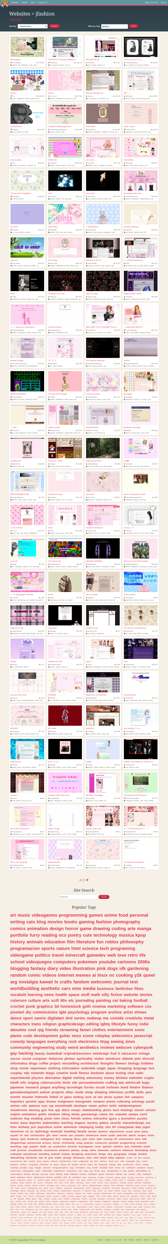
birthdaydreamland (17, 330)
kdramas (49, 1204)
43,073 (79, 297)
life (142, 955)
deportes (35, 1122)
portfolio (33, 265)
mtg (36, 1209)
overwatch (84, 1217)
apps (41, 1101)
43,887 (79, 330)
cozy (80, 1171)
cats (61, 232)
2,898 (155, 497)
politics (42, 955)
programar (72, 1171)
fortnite (76, 1118)
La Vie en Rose (16, 528)
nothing (79, 1078)
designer (119, 1215)
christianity (68, 1142)
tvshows (112, 1087)
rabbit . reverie (129, 126)
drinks (102, 1223)
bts (63, 499)
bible (113, 1185)
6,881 (117, 765)
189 (155, 865)
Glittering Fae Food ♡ (94, 461)
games (96, 915)
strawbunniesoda (54, 664)
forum (29, 1177)
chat (130, 1073)
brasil (103, 1157)
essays (76, 1110)
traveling (70, 1131)
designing (77, 1154)
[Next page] (87, 879)
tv (56, 981)
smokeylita (128, 297)
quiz (29, 1212)
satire (45, 1212)
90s (38, 98)
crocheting (92, 1199)
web (111, 955)
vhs (34, 1183)
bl (135, 867)
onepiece (47, 1199)
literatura (110, 1174)
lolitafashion (25, 65)
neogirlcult (52, 297)
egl (19, 65)
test (134, 981)
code (27, 1036)
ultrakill (102, 1207)
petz (40, 1188)
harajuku (69, 566)
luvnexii (13, 798)
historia (82, 1174)
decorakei (21, 399)
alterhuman (40, 1193)
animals (35, 941)
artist (128, 1012)
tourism (42, 1185)
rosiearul (51, 464)
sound (114, 1180)
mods (136, 1193)
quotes (122, 1196)
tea (68, 1164)
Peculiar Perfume (55, 327)
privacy (46, 1142)
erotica (118, 1199)
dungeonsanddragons (146, 1220)
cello (141, 800)
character (116, 1201)
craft (13, 1150)
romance (99, 1101)
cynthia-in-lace (91, 631)
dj (149, 1171)
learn (61, 1183)
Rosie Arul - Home (55, 461)
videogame (21, 955)
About (100, 1240)
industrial (64, 1209)
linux (102, 975)
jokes (108, 1220)
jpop (135, 265)
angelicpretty (69, 433)
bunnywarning (16, 397)
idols (122, 1209)
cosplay (93, 65)
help (119, 1164)
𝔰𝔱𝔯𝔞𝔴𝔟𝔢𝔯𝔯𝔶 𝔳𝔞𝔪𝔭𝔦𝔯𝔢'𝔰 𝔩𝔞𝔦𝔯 (133, 60)
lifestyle (131, 734)
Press (131, 1240)
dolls (31, 65)
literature (85, 941)
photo (108, 1097)
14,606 (79, 464)
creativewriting (14, 1212)
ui (133, 1223)
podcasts (21, 1177)
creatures (70, 1215)
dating (76, 1212)
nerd (78, 1180)
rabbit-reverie (129, 129)
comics (17, 928)
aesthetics (89, 1047)
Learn (32, 2)
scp (45, 1217)
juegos (45, 1087)
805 (155, 831)
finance (147, 1087)
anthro (34, 1220)
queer (73, 165)
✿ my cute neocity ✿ (18, 862)
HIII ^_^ (127, 93)
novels (64, 1135)
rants (25, 1196)
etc (71, 1000)
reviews (107, 1047)
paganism (144, 1209)
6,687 (117, 497)
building (66, 1199)
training (46, 1209)
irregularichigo (53, 798)
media (89, 988)
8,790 (117, 330)
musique (63, 1220)
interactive (100, 1118)
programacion (25, 948)
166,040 (40, 196)
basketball (54, 1053)
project (55, 1063)
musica (126, 935)
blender (92, 1131)
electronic (31, 1157)
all (94, 1097)
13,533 (79, 397)
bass (58, 1217)
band (124, 1087)
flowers (121, 1063)
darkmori (112, 600)
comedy (17, 1041)
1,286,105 (78, 62)
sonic (140, 1030)
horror (71, 928)
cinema (99, 1006)
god (50, 1157)
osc (147, 600)
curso (51, 1188)
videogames (107, 232)
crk (51, 1209)
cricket (21, 1183)
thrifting (141, 1188)
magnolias (128, 230)
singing (33, 1082)
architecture (90, 1063)
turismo (85, 1185)
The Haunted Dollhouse (95, 360)
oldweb (127, 1058)
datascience (68, 1217)
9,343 (41, 698)
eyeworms (52, 196)
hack (89, 1220)
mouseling (90, 62)
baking (58, 667)
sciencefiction (51, 1193)
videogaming (32, 1188)
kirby (107, 1183)
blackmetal (71, 1225)
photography (105, 566)
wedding (149, 1188)
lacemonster (128, 698)
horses (150, 1167)
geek (54, 1217)
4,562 (41, 597)
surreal (123, 1191)
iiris (87, 862)
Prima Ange (52, 260)
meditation (116, 1204)
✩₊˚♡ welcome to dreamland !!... (23, 327)
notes (91, 1201)
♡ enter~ (14, 427)
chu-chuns (90, 160)
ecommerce (51, 1150)
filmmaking (141, 1150)
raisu (12, 163)
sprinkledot (52, 363)
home (12, 294)
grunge (67, 1157)
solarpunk (79, 1223)
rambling (38, 1215)
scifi (55, 1000)
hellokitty (136, 1146)
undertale (88, 1068)
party (71, 1212)
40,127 (154, 263)
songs (84, 1150)
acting (63, 1164)
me (106, 1018)
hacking (26, 1053)
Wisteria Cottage (16, 360)
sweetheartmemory (131, 62)
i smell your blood (93, 394)
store (39, 1161)
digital (67, 1078)
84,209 (117, 230)
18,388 (41, 464)
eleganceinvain (16, 631)
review (149, 1199)
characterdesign (133, 1122)
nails (24, 1201)
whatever (141, 1167)
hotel (85, 1223)
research (32, 1087)
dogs (16, 433)
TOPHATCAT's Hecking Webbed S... (62, 60)
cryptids (64, 1196)
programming (73, 915)
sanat (57, 1207)
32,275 (79, 196)
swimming (149, 1177)
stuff (85, 994)
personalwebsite (91, 1082)
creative (62, 1073)
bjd (145, 232)
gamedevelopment (24, 1092)
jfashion (14, 65)
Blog (120, 1240)
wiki (24, 1105)
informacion (111, 1199)
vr (61, 1097)
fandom (81, 981)
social (26, 1058)
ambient (20, 1193)
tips (121, 1223)
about (109, 1073)
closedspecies (78, 1188)
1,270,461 (153, 96)
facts (113, 1215)
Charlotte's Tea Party (56, 294)
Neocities (12, 1240)
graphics (45, 1006)
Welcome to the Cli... (94, 260)
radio (139, 1073)
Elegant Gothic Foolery (133, 294)
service (144, 1185)
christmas (116, 1225)
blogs (33, 1063)
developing (147, 1217)
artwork (35, 1185)
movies (55, 921)
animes (15, 1105)
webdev (146, 1158)
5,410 (155, 664)
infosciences (54, 600)
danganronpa (18, 1142)
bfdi (144, 1139)
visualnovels (129, 533)
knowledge (14, 1191)
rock (72, 1041)
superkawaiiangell (16, 865)
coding (118, 928)
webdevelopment (129, 1105)
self (118, 1223)
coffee (43, 1063)
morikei (96, 600)
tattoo (143, 1199)
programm (126, 1215)
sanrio (128, 98)
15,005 (79, 363)
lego (86, 1171)
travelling (43, 1154)
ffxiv (58, 1139)
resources (17, 1131)
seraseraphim (129, 731)
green (124, 1177)
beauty (40, 1053)
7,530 (155, 798)
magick (44, 1215)
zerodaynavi (90, 330)
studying (67, 1139)
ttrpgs (50, 1073)
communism (126, 1139)
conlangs (84, 1220)
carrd (143, 1114)
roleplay (102, 1036)
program (99, 1012)
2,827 (79, 765)
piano (145, 1131)
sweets (95, 1215)
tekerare (89, 96)
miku (139, 1174)
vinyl (40, 1212)
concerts (18, 1201)
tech (104, 948)
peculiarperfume (54, 330)
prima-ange (52, 263)
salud (12, 1177)
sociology (50, 1185)
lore (151, 1068)
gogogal (14, 129)
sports (48, 948)
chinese (29, 499)
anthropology (40, 1196)
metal (149, 1018)
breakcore (102, 767)
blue (138, 867)
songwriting (110, 1217)
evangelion (116, 1209)
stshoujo (128, 531)
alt (135, 1158)
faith (136, 1223)
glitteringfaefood (92, 464)
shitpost (24, 1207)
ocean (129, 1131)
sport (28, 1018)
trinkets (90, 1180)
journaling (84, 1000)
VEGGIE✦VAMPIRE (94, 561)
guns (12, 1201)
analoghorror (106, 1201)
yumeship (147, 1207)
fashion (28, 98)
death (43, 1146)
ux (11, 1199)
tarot (116, 1110)
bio (111, 1114)
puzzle (150, 1101)
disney (146, 1204)
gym (44, 1110)
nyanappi (14, 597)
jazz (117, 1161)
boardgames (86, 1146)
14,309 (154, 363)
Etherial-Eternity (92, 427)
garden (34, 1199)
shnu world (90, 193)
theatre (135, 1087)
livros (67, 1183)
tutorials (49, 1196)
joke (84, 1215)
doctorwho (24, 1225)
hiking (66, 1114)
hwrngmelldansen (16, 497)
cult (135, 1217)
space (73, 994)
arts (46, 1000)
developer (80, 1105)
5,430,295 (40, 96)
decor (52, 1207)
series (79, 1018)
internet (66, 975)
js (155, 1177)
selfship (61, 1204)
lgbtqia (117, 1177)
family (75, 1114)
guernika (51, 765)
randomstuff (13, 1217)
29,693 (79, 230)
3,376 (155, 698)
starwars (14, 1164)
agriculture (78, 1225)
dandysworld (84, 1212)
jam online (52, 728)
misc (89, 1157)
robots (103, 1114)
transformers (65, 1161)
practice (142, 1196)
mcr (123, 1167)
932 (42, 831)
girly (131, 466)
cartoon (150, 1110)
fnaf (114, 1053)
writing (100, 700)
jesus (56, 1164)
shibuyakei (143, 834)
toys (44, 1105)
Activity (24, 2)
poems (111, 1101)
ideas (72, 1183)
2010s (131, 165)
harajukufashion (145, 199)
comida (117, 1018)
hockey (20, 1185)
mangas (19, 1196)
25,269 (117, 297)
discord (148, 1058)
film (71, 941)
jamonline (52, 731)
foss (114, 1193)
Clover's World (129, 595)
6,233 (79, 664)
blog (144, 98)
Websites (15, 2)
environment (16, 1161)
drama (29, 1180)
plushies (114, 1142)
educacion (129, 1053)
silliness (40, 1217)
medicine (16, 1118)
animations (29, 1114)
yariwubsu (14, 430)
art (51, 65)
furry (98, 98)
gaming (100, 332)
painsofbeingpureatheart (133, 497)
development (46, 1036)
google (140, 1207)
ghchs (107, 1110)
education (54, 941)
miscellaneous (18, 1220)
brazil (49, 1191)
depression (125, 1188)
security (115, 1122)
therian (119, 1174)
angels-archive (54, 430)
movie (24, 1068)
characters (20, 1024)
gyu (149, 399)
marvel (139, 1110)
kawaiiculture (40, 600)
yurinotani (52, 497)
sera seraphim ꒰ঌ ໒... (132, 728)
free (51, 1110)
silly (105, 994)
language (140, 1068)
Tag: (94, 26)
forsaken (97, 1201)
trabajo (90, 1223)
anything (58, 1087)
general (88, 1191)
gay (13, 1053)
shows (140, 1012)
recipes (141, 1135)
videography (28, 1171)
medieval (78, 1193)
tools (75, 1161)
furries (89, 1087)
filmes (97, 1171)
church (68, 1207)
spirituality (85, 1058)
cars (65, 988)
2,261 (41, 564)
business (105, 988)
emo (94, 399)
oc (111, 975)
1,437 (155, 631)
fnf (114, 1127)
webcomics (122, 1036)
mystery (92, 1122)
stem (125, 1223)
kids (35, 1204)
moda (79, 1092)
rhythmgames (29, 1209)
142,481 (116, 129)
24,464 (154, 230)
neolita (13, 297)
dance (16, 1018)
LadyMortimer (15, 461)
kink (43, 1220)
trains (90, 1164)
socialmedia (35, 1150)
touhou (87, 1118)
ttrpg (104, 1041)
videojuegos (39, 961)
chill (11, 1188)
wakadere (90, 597)
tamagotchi (97, 1217)
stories (146, 994)
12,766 (41, 430)
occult (100, 1087)
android (55, 1154)
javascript (143, 1036)
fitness (84, 1073)
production (59, 1146)
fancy (95, 232)
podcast (88, 1142)
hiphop (14, 1139)
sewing (95, 366)
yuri (66, 499)
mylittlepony (107, 1209)
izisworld (14, 230)
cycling (54, 1199)
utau (127, 1146)
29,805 (154, 430)
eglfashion (105, 132)
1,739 (79, 731)
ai (94, 975)
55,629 (154, 564)
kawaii (14, 165)
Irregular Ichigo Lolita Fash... (59, 795)
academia (68, 1188)
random (18, 975)
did (155, 1188)
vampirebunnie (91, 397)
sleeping (100, 1092)
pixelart (17, 1012)
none (126, 661)
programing (123, 948)
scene (88, 1036)
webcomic (101, 981)
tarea (46, 1220)
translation (80, 1167)
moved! (127, 360)
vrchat (66, 1212)
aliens (66, 1110)
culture (34, 1000)
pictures (22, 1150)
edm (56, 1183)
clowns (46, 1161)
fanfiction (124, 988)
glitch (110, 1196)
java (103, 1171)
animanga (80, 1183)
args (72, 1167)
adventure (70, 1127)
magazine (91, 1196)
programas (21, 1180)
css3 (22, 1209)
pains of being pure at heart (134, 494)
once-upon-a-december (18, 363)
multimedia (47, 1171)
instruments (39, 1225)
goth (144, 299)
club (74, 1220)
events (15, 1097)
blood (153, 1207)
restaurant (131, 1180)
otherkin (29, 1183)
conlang (123, 1201)
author (87, 1183)
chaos (17, 1209)
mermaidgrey (15, 62)
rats (105, 1191)
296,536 (154, 129)
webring (70, 1220)
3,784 (155, 464)
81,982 (117, 62)
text (79, 1185)
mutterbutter (90, 129)
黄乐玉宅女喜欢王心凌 (19, 494)
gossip (129, 1223)
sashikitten (52, 230)
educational (30, 1154)
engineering (44, 1047)
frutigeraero (66, 1101)
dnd (68, 1018)
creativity (133, 1018)
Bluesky (42, 1240)
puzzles (142, 1118)
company (55, 1201)
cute (69, 165)
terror (73, 1207)
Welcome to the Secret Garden (136, 561)
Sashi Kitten (53, 227)
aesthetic (30, 165)
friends (51, 1030)
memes (83, 975)
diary (76, 265)
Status (139, 1240)
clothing (54, 1068)
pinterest (64, 1150)
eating (22, 1191)
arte (131, 928)
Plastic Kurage (54, 829)
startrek (67, 1204)
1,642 (155, 531)
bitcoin (83, 1164)
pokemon (87, 961)
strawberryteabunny (131, 564)
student (142, 1154)
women (100, 1191)
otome (30, 433)
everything (57, 1041)
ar (44, 1225)
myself (14, 1135)
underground (34, 1223)
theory (48, 1201)
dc (70, 1177)
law (71, 1135)
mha (11, 1220)
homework (31, 1191)
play (78, 1204)
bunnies (72, 1146)
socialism (101, 1177)
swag (79, 1142)
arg (13, 981)
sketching (129, 1185)
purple (110, 1191)
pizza (24, 1122)
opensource (39, 1177)
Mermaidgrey (15, 60)
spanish (107, 1146)
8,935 (79, 564)
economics (139, 1177)
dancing (34, 1110)
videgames (96, 1223)
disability (34, 1212)
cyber (37, 1171)
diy (28, 1012)
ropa (146, 1180)
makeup (94, 1018)
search (40, 1183)
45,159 (154, 196)
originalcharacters (77, 1053)
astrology (138, 1101)
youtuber (23, 1212)
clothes (99, 1030)
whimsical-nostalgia (131, 798)
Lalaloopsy (52, 628)
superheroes (64, 1201)
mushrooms (13, 1225)
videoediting (141, 1171)
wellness (151, 1193)
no (27, 1131)
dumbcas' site (15, 762)
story (76, 1036)
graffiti (12, 1196)
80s (139, 1158)
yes (125, 1174)
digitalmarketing (95, 1185)
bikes (73, 1204)
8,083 (117, 363)
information (71, 1068)
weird (73, 1047)
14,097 (117, 263)
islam (100, 1215)
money (109, 1078)
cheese (90, 1217)
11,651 (117, 698)
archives (30, 1201)
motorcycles (96, 1220)
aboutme (18, 1030)
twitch (132, 1135)
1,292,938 (40, 62)
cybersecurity (50, 1082)
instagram (152, 1204)
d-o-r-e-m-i (52, 96)
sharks (32, 1161)
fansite (81, 1131)
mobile (89, 1193)
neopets (139, 1215)
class (152, 1201)
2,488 (117, 664)
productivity (31, 1225)
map (56, 1225)
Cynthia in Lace (92, 628)
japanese (17, 1087)
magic (101, 1068)
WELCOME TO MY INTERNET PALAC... (102, 327)
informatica (18, 1063)
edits (48, 1225)
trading (59, 1174)
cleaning (123, 1183)
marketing (116, 1006)
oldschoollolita (25, 633)
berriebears (14, 731)
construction (128, 1164)
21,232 (154, 330)
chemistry (44, 1164)
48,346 (154, 297)
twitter (12, 1209)
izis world (14, 227)
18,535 (41, 631)
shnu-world (90, 196)
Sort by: (13, 26)
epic (125, 1171)
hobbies (147, 1063)
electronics (88, 1041)
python (103, 1105)
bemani (136, 834)
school (17, 961)
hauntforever (128, 631)
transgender (83, 1101)
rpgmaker (20, 1199)
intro (57, 1118)
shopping (124, 1068)
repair (141, 1212)
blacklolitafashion (32, 366)
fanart (85, 1030)
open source (23, 1240)
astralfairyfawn (91, 698)
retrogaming (112, 1171)
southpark (92, 1174)
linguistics (17, 1101)
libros (77, 1139)
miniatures (55, 1223)
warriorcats (15, 1171)
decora (58, 566)
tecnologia (75, 1087)
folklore (75, 1209)
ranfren (113, 1223)
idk (122, 968)
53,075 (41, 263)
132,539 (116, 96)
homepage (48, 1183)
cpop (34, 499)
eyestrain (151, 366)
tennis (23, 1188)
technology (105, 935)
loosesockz (128, 464)
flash (111, 1167)
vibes (51, 1220)
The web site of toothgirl (57, 394)
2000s (80, 433)
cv (83, 1191)
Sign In (163, 2)
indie (144, 1024)
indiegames (47, 1139)
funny (132, 1024)
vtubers (23, 1164)
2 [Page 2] (82, 879)
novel (110, 1161)
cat (115, 1000)
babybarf (127, 430)
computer (40, 1058)
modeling (13, 1183)
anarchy (31, 1196)
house (91, 1207)
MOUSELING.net (93, 60)
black (30, 1220)
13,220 (41, 531)
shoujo (25, 1220)
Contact (155, 1240)
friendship (116, 1188)
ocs (69, 65)
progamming (127, 1142)
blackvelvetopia (54, 862)
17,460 (117, 196)
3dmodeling (17, 1157)
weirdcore (27, 265)
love (121, 955)
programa (76, 1191)
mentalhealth (63, 1105)
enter (50, 193)
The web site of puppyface (20, 193)
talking (28, 1199)
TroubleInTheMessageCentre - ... (61, 126)
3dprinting (28, 399)
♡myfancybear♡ (92, 227)
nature (63, 948)
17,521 (117, 397)
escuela (35, 1174)
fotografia (103, 1164)
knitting (151, 800)
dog (26, 1118)
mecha (61, 1225)
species (41, 1201)
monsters (76, 1177)
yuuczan (13, 698)
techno (49, 1177)
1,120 (79, 865)
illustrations (145, 1201)
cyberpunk (143, 1047)
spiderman (98, 1204)
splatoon (34, 1105)
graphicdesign (71, 1024)
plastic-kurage (53, 831)
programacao (66, 1191)
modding (37, 1118)
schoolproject (75, 1199)
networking (137, 1191)
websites (136, 1078)
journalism (128, 1118)
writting (43, 1191)
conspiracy (72, 1185)
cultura (63, 1185)
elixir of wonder (92, 595)
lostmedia (57, 1209)
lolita (148, 98)
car (50, 1146)
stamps (133, 1114)
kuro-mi (13, 531)
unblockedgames (82, 1207)
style (23, 1139)
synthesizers (45, 1207)
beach (121, 1217)
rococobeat (90, 798)
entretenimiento (28, 1217)
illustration (84, 968)
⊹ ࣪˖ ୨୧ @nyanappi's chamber (21, 595)
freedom (140, 1180)
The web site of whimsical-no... (136, 795)
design (56, 928)
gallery (104, 1122)
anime (96, 165)
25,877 (154, 163)
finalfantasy (77, 1217)
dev (41, 1157)
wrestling (15, 1146)
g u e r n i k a (53, 762)
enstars (100, 1183)
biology (133, 1063)
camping (13, 1204)
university (96, 1193)
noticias (37, 1207)
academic (70, 1193)
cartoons (126, 961)
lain (100, 1097)
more (62, 1217)
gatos (68, 1097)
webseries (134, 1196)
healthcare (147, 1183)
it (119, 1053)
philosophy (132, 941)
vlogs (56, 1212)
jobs (150, 1215)
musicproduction (88, 1204)
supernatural (16, 1174)
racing (137, 1185)
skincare (61, 1180)
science (90, 948)
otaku (40, 1199)
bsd (95, 1180)
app (57, 1110)
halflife (131, 1217)
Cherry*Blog (128, 160)
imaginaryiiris (91, 865)
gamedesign (89, 1114)
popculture (45, 1127)
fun (100, 941)
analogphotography (28, 700)
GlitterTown (52, 160)
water (84, 1196)
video (65, 968)
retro (133, 955)
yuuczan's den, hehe (18, 695)
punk (30, 1006)
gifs (48, 1135)
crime (41, 1209)
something (107, 1215)
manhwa (14, 1167)
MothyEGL (90, 728)
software (135, 1006)
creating (130, 1201)
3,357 (117, 430)
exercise (50, 1212)
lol (21, 1135)
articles (126, 1204)
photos (69, 1058)
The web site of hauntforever (135, 628)
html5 (14, 1082)
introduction (37, 1135)
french (55, 1204)
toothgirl (51, 397)
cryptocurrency (134, 1199)
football (141, 1000)
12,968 (79, 531)
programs (73, 1201)
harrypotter (101, 1199)
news (49, 994)
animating (63, 1215)
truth (127, 1196)
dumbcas (14, 765)
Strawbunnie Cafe (55, 661)
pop (91, 1171)
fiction (116, 994)
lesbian (65, 1154)
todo (137, 1220)
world (94, 1183)
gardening (138, 968)
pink (75, 98)
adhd (131, 1212)
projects (58, 1092)
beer (65, 1225)
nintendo (37, 1073)
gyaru (35, 65)
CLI (114, 1240)
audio (112, 1135)
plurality (23, 1167)
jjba (36, 1201)
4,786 (41, 731)
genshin (31, 1101)
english (15, 1114)
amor (55, 1135)
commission (30, 1215)
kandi (121, 1180)
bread (146, 800)
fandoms (97, 1073)
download (47, 1223)
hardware (147, 1174)
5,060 (117, 597)
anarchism (91, 1154)
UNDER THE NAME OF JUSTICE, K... (139, 762)
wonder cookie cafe (93, 829)
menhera (140, 265)
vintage (144, 1053)
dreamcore (92, 1135)
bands (17, 1188)
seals (12, 1207)
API (125, 1240)
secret (101, 1225)
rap (51, 1105)
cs (81, 1204)
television (116, 1092)
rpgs (25, 1146)
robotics (118, 1146)
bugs (145, 1082)
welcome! (14, 260)
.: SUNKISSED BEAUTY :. (134, 327)
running (107, 1139)
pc (51, 1164)
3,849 (155, 397)
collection (131, 1167)
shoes (100, 1180)
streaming (69, 1030)
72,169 (117, 163)
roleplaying (86, 1127)
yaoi (148, 1092)
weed (66, 1174)
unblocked (83, 1161)
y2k (138, 975)
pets (137, 1058)
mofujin (89, 762)
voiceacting (128, 1207)
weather (58, 1177)
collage (132, 1154)
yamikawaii (129, 265)
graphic (34, 1146)
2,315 (155, 765)
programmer (59, 1171)
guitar (64, 1036)
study (61, 1047)
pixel (137, 1131)
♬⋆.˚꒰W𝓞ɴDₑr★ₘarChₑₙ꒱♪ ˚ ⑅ (136, 829)
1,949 (117, 731)
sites (26, 1193)
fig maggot (128, 394)
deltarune (142, 600)
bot (154, 1199)
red (124, 1225)
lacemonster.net (130, 695)
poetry (71, 399)
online (58, 1127)
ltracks (50, 595)
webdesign (36, 566)
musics (49, 1217)
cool (32, 1030)
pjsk (84, 1139)
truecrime (110, 1177)
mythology (42, 1131)
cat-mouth (90, 494)
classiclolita (137, 132)
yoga (31, 1167)
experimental (20, 1078)
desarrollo (91, 1225)
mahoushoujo (21, 600)
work (88, 1097)
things (102, 1154)
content (96, 1207)
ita (12, 96)
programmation (130, 1209)
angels (47, 1180)
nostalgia (101, 165)
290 (42, 865)
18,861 (41, 330)
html (76, 948)
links (13, 1127)
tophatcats (52, 62)
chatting (108, 1180)
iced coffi (13, 561)
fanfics (107, 1212)
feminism (127, 1150)
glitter (113, 1220)
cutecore (24, 867)
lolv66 (126, 263)
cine (109, 1154)
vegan (126, 1217)
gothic (104, 299)
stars (138, 1139)
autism (45, 1092)
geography (120, 1154)
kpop (24, 499)
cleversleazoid (129, 765)
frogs (94, 1191)
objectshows (116, 1131)
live (25, 1204)
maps (83, 1180)
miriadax (30, 1207)
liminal (137, 1201)
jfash (18, 533)
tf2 (115, 1139)
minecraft (75, 955)
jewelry (75, 1150)
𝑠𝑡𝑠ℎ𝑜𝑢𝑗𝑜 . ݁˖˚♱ (129, 528)
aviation (32, 1193)
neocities (41, 1204)
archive (145, 399)
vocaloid (105, 867)
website (131, 994)
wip (121, 1082)
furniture (13, 1193)
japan (155, 566)
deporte (119, 1157)
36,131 (41, 230)
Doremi (51, 93)
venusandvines (16, 831)
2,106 (155, 731)
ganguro (142, 332)
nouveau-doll (91, 531)
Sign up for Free (151, 2)
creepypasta (125, 1127)
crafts (66, 981)
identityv (93, 98)
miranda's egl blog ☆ (132, 227)
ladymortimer (15, 464)
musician (73, 1223)
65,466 (79, 263)
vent (13, 867)
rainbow (58, 165)
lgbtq (105, 1024)
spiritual (41, 1223)
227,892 (78, 96)
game (85, 928)
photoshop (26, 1223)
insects (131, 1174)
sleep (89, 1092)
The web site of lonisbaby (134, 862)
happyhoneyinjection (131, 363)
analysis (106, 1185)
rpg (41, 1030)
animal (132, 1204)
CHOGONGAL (16, 126)
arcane (61, 1223)
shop (14, 1068)
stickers (103, 1161)
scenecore (101, 1142)
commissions (45, 1012)
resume (27, 1097)
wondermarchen (130, 831)
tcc (35, 1180)
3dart (98, 1196)
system (118, 1097)
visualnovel (106, 1188)
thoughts (107, 1063)
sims (101, 1212)
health (61, 994)
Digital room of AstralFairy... (97, 695)
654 (42, 798)
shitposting (96, 1188)
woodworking (108, 1225)
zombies (132, 1220)
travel (58, 955)
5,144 (117, 564)
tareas (152, 1217)
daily (35, 1217)
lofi (19, 1225)
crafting (111, 1082)
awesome (103, 1150)
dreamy (67, 265)
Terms (146, 1240)
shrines (20, 1204)
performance (107, 1204)
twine (93, 1150)
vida (92, 1209)
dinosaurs (79, 1157)
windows (54, 1114)
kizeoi (50, 528)
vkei (89, 65)
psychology (78, 1012)
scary (130, 1191)
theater (75, 1164)
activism (142, 1142)
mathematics (51, 1122)
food (57, 232)
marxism (126, 1212)
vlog (89, 1167)
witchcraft (132, 1082)
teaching (67, 1122)
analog (134, 1188)
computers (64, 961)
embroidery (13, 1215)
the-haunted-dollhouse (94, 363)
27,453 (79, 497)
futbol (53, 1097)
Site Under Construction (19, 829)
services (47, 1167)
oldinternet (57, 1220)
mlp (26, 1073)
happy (78, 1220)
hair (84, 1193)
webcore (124, 1047)
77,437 (41, 297)
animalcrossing (94, 1212)
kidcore (145, 366)
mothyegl (89, 731)
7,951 (79, 597)
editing (92, 1024)
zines (130, 1041)
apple (135, 1207)
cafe (122, 1161)
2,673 (41, 765)
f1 (120, 1171)
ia (75, 1215)
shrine (56, 1142)
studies (118, 1220)
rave (97, 1225)
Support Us (43, 2)
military (79, 1215)
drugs (144, 1191)
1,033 (117, 798)
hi (125, 1180)
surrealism (70, 1180)
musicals (56, 1131)
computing (33, 1164)
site (74, 1082)
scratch (129, 1158)
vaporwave (38, 1068)
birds (66, 1082)
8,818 (117, 865)
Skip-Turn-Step (92, 294)
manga (74, 767)
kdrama (27, 1185)
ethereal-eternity (92, 430)
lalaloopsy (52, 631)
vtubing (133, 1215)
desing (116, 1217)
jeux (39, 1220)
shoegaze (109, 1207)
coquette (121, 1114)
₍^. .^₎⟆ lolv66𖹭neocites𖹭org (133, 260)
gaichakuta (129, 600)
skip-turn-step (91, 297)
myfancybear (91, 230)
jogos (146, 1127)
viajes (136, 1212)
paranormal (34, 1142)
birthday (23, 1127)
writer (148, 1196)
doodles (112, 1212)
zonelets (79, 1135)
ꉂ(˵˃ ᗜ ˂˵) (52, 360)
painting (103, 1000)
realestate (130, 1161)
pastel (152, 265)
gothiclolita (128, 96)
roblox (112, 941)
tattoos (54, 1180)
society (103, 1196)
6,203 (79, 631)
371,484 (40, 129)
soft (14, 1199)
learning (35, 994)
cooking (124, 975)
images (38, 1167)
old (91, 1161)
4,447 (41, 497)
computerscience (60, 1167)
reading (49, 935)
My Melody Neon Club (132, 193)
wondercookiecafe (92, 831)
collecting (35, 834)
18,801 (41, 363)
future (70, 1209)
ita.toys (13, 93)
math (95, 994)
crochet (35, 399)
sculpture (58, 1188)
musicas (20, 1223)
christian (56, 1191)
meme (93, 1105)
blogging (19, 968)
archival (108, 1223)
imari (18, 165)
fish (127, 1097)
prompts (20, 1217)
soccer (15, 1058)
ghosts (154, 1196)
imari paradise (16, 160)
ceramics (56, 1196)
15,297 (79, 430)
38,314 (41, 397)
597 (118, 631)
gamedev (96, 955)
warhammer (125, 1220)
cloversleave (128, 597)
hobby (99, 1127)
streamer (85, 1225)
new (137, 1209)
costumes (94, 199)
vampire (17, 1207)
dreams (51, 1101)
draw (52, 1174)
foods (146, 1146)
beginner (66, 1223)
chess (65, 1118)
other (69, 1092)
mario (144, 1161)
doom (138, 1164)
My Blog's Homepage (132, 427)
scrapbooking (83, 1201)
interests (41, 1097)
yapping (78, 1196)
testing (121, 1073)
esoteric (84, 1199)
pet (121, 1225)
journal (52, 466)
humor (14, 1122)
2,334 (79, 698)
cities (52, 1225)
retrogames (61, 1193)
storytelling (70, 1063)
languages (36, 1041)
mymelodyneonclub (131, 196)
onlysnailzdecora (54, 564)
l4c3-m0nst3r (15, 263)
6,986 (117, 464)
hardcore (151, 1185)
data (138, 1127)
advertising (98, 1209)
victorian (97, 265)
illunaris (13, 661)
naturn (89, 664)
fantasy (38, 968)
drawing (101, 928)
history (17, 941)
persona (44, 1174)
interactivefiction (150, 1212)
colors (88, 1188)
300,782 (154, 62)
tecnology (103, 1220)
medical (40, 1180)
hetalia (50, 1215)
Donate (108, 1240)
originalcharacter (84, 1209)
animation (37, 928)
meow (103, 1135)
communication (118, 1207)
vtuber (99, 1058)
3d (56, 1006)
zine (108, 1127)
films (138, 988)
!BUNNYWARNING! (18, 394)
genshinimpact (106, 1193)
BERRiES (14, 728)
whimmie (52, 698)
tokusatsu (149, 1223)
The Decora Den (54, 561)
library (150, 1191)
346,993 (78, 129)
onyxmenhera (129, 664)
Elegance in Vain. (17, 628)
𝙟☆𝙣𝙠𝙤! (126, 461)
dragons (80, 1122)
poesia (56, 1215)
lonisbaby (128, 865)
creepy (145, 1164)
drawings (126, 1110)
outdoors (115, 1150)
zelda (61, 1212)
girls (25, 1161)
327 (118, 831)
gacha (119, 1193)
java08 (13, 564)
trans (36, 1024)
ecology (131, 1177)
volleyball (16, 1154)
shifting (103, 1217)
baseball (103, 1167)
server (60, 1199)
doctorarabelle (91, 263)
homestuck (70, 1006)
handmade (138, 1204)
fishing (130, 1183)
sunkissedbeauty (130, 330)
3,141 (79, 831)
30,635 (41, 163)
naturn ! (89, 661)
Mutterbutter (91, 126)
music (14, 98)
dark (99, 1139)
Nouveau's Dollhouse (94, 528)
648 (155, 597)
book (73, 1073)
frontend (119, 1212)
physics (37, 1078)
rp (31, 1131)
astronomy (94, 1078)
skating (27, 1174)
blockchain (143, 1193)
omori (152, 1150)
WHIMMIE (52, 695)
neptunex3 (52, 163)
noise (92, 1139)
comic (34, 975)
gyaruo (14, 767)
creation (117, 1191)
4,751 (41, 664)
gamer (102, 1174)
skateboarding (91, 1110)
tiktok (85, 1177)
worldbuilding (24, 988)
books (104, 667)
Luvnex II (14, 795)
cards (30, 1204)
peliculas (122, 1135)
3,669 (79, 798)
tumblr (95, 1167)
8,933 (117, 531)
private (141, 1223)
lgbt (62, 1012)
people (13, 1180)
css (148, 1006)
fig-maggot (128, 397)
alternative (53, 1078)
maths (58, 1157)
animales (137, 1183)
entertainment (120, 1030)
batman (115, 1196)
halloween (120, 1185)
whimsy (54, 1161)
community (20, 1047)
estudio (125, 1199)
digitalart (55, 1018)
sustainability (127, 1193)
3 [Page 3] (84, 879)
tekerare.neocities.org (94, 93)
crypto (149, 1078)
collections (13, 1223)
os (121, 1204)
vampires (137, 1097)
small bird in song (55, 494)
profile (130, 1092)
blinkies (122, 1078)
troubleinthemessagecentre (57, 129)
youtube (107, 961)
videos (49, 975)
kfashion (58, 499)
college (112, 1164)
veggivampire (91, 564)
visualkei (131, 65)
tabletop (74, 1174)
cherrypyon (128, 163)
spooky (89, 1215)
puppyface (14, 196)
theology (71, 1196)
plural (46, 1188)
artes (57, 1185)
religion (50, 1024)
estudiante (114, 1183)
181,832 (78, 163)
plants (16, 1036)
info (23, 1082)
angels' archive (54, 427)
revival (62, 1207)
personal (55, 65)
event (117, 1167)
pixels (63, 533)
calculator (22, 1215)
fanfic (113, 1105)
